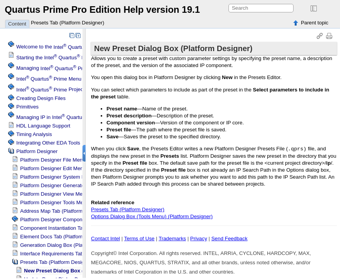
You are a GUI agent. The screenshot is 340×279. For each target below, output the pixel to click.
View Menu (54, 194)
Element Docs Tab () (64, 236)
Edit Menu (53, 168)
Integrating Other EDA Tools (48, 143)
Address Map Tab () (63, 211)
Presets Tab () (56, 262)
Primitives (27, 107)
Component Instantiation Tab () (76, 228)
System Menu (57, 177)
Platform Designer (37, 151)
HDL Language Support (43, 126)
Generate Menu (59, 185)
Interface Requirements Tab (51, 254)
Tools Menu (54, 202)
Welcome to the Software (71, 47)
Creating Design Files (40, 98)
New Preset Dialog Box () (77, 271)
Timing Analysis (34, 134)
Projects (51, 90)
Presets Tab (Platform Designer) (67, 23)
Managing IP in (59, 117)
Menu (48, 79)
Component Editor (62, 219)
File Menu (53, 160)
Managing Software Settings (74, 68)
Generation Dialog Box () (69, 245)
